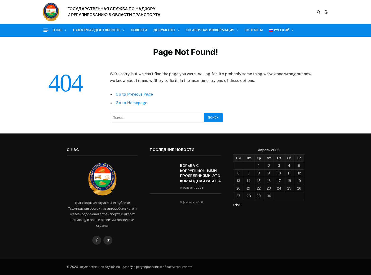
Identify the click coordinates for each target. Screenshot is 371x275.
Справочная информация (210, 30)
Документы (164, 30)
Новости (139, 30)
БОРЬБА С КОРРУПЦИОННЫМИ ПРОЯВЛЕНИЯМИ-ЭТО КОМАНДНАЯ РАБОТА (200, 173)
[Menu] (45, 30)
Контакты (254, 30)
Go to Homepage (131, 102)
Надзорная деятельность (96, 30)
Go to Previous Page (134, 94)
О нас (58, 30)
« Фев (237, 205)
